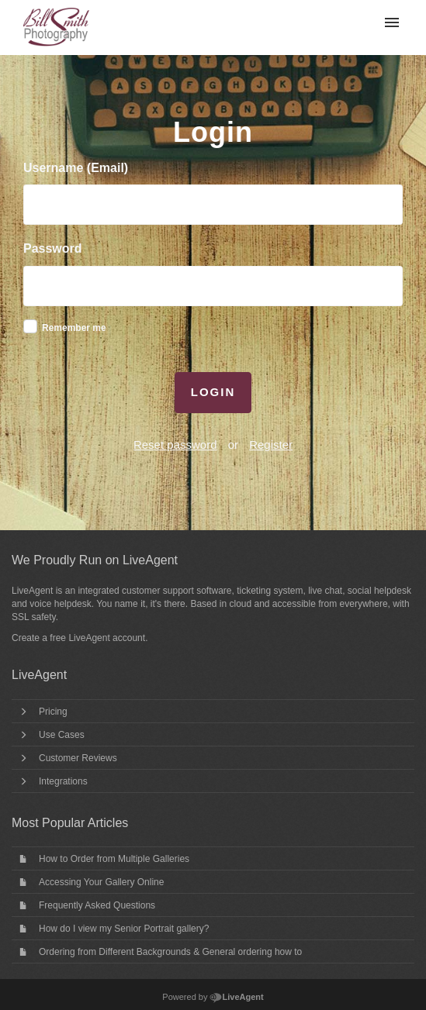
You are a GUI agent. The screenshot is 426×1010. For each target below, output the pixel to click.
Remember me (74, 327)
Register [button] (271, 444)
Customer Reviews (78, 758)
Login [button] (213, 391)
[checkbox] (30, 326)
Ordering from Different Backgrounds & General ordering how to (170, 951)
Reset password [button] (175, 444)
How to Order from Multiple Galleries (114, 858)
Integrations (63, 781)
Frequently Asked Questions (97, 905)
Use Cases (62, 734)
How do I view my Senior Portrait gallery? (124, 928)
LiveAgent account (106, 638)
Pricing (53, 711)
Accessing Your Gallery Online (101, 882)
